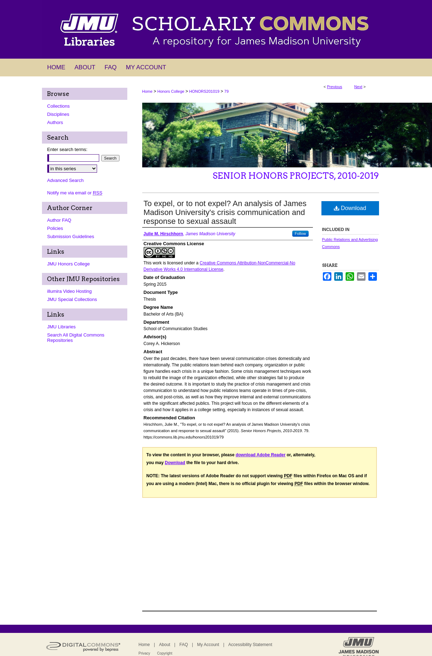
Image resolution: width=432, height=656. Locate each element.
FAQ (183, 644)
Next (358, 87)
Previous (334, 87)
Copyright (164, 653)
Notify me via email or (74, 192)
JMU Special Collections (72, 299)
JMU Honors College (68, 264)
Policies (55, 228)
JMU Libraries (61, 326)
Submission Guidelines (70, 236)
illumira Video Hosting (69, 291)
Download (350, 208)
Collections (58, 106)
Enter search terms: (67, 149)
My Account (208, 644)
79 (226, 91)
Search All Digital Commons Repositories (76, 337)
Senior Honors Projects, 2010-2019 (296, 176)
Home (147, 91)
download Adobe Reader (261, 454)
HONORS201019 (204, 91)
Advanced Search (65, 180)
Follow (300, 233)
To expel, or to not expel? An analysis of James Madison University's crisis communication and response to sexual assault (225, 212)
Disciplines (58, 114)
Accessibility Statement (250, 644)
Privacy (144, 653)
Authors (55, 122)
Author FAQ (59, 220)
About (164, 644)
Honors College (171, 91)
